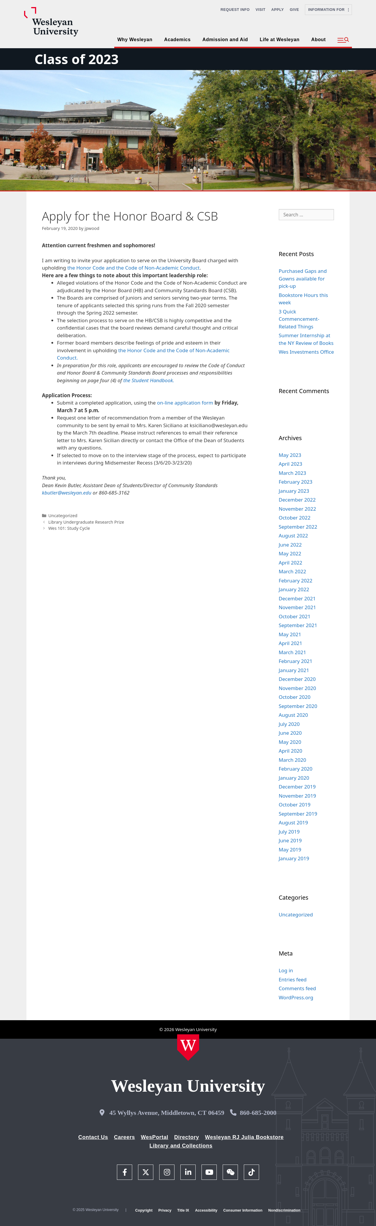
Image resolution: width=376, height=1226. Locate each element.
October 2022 (294, 517)
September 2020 (298, 706)
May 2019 (290, 849)
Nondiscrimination (284, 1210)
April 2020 (290, 750)
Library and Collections (181, 1146)
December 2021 (297, 598)
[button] (343, 40)
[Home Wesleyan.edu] (188, 1047)
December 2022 (297, 499)
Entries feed (293, 979)
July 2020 (289, 724)
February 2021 (296, 661)
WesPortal (154, 1137)
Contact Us (93, 1137)
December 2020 (297, 679)
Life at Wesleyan (279, 39)
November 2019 (297, 795)
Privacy (164, 1210)
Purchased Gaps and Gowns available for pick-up (303, 278)
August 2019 (293, 822)
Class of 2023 (76, 59)
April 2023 (290, 463)
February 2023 (296, 481)
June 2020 (290, 732)
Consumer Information (242, 1210)
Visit (261, 10)
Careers (124, 1137)
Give (294, 10)
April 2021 (290, 643)
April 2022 (290, 562)
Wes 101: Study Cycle (69, 528)
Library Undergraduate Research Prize (86, 522)
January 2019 (294, 858)
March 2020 (292, 759)
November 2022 (297, 508)
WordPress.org (296, 997)
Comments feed (297, 988)
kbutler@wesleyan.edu (66, 492)
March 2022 (292, 571)
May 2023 (290, 455)
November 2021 (297, 607)
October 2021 (294, 616)
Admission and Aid (225, 39)
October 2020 (294, 697)
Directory (186, 1137)
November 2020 (297, 688)
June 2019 (290, 840)
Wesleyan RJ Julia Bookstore (244, 1137)
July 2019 (289, 831)
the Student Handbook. (148, 380)
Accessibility (206, 1210)
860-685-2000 (258, 1112)
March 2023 (292, 473)
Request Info (235, 10)
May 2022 (290, 553)
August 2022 (293, 535)
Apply (277, 10)
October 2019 (294, 804)
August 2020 (293, 714)
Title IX (183, 1210)
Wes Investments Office (306, 351)
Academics (177, 39)
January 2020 (294, 777)
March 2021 (292, 652)
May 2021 (290, 634)
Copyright (143, 1210)
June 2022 (290, 544)
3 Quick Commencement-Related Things (299, 319)
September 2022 (298, 526)
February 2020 (296, 768)
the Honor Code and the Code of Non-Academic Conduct (133, 267)
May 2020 (290, 742)
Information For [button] (328, 10)
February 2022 (296, 580)
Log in (286, 970)
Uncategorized (62, 515)
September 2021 (298, 625)
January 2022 (294, 589)
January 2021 (294, 670)
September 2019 (298, 813)
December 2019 (297, 786)
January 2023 (294, 490)
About (318, 39)
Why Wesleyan (134, 39)
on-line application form (185, 402)
